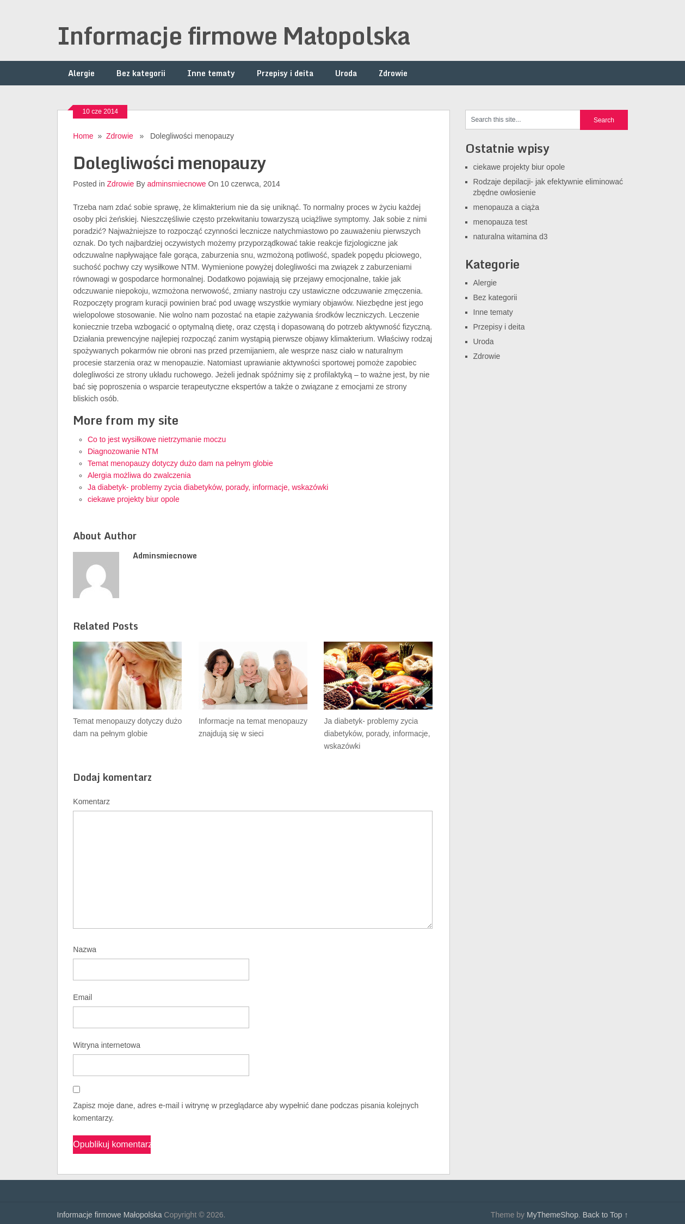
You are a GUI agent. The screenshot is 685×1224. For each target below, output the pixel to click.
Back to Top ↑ (605, 1214)
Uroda (346, 73)
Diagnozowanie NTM (123, 451)
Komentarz (91, 801)
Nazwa (84, 949)
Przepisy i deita (285, 73)
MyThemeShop (552, 1214)
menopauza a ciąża (506, 207)
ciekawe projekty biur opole (134, 499)
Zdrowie (393, 73)
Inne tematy (211, 73)
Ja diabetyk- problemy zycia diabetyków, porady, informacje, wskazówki (208, 487)
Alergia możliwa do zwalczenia (139, 475)
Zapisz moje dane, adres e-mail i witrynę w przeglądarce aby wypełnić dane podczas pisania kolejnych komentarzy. (245, 1111)
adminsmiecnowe (176, 183)
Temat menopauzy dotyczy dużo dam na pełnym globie (180, 463)
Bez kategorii (140, 73)
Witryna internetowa (106, 1045)
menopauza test (500, 222)
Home (83, 136)
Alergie (81, 73)
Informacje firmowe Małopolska (233, 35)
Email (82, 997)
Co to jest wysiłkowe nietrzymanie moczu (157, 439)
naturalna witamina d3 (510, 236)
